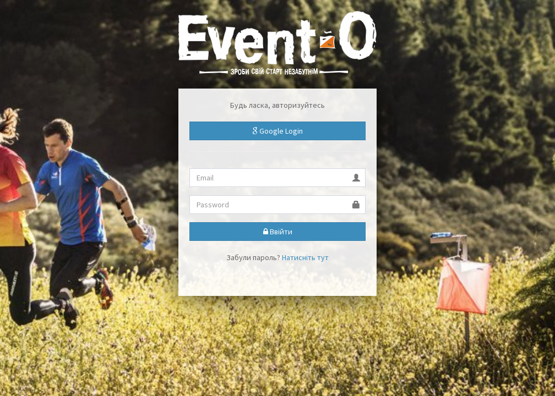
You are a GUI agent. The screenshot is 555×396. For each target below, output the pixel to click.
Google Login (277, 131)
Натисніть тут (305, 257)
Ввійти (277, 232)
